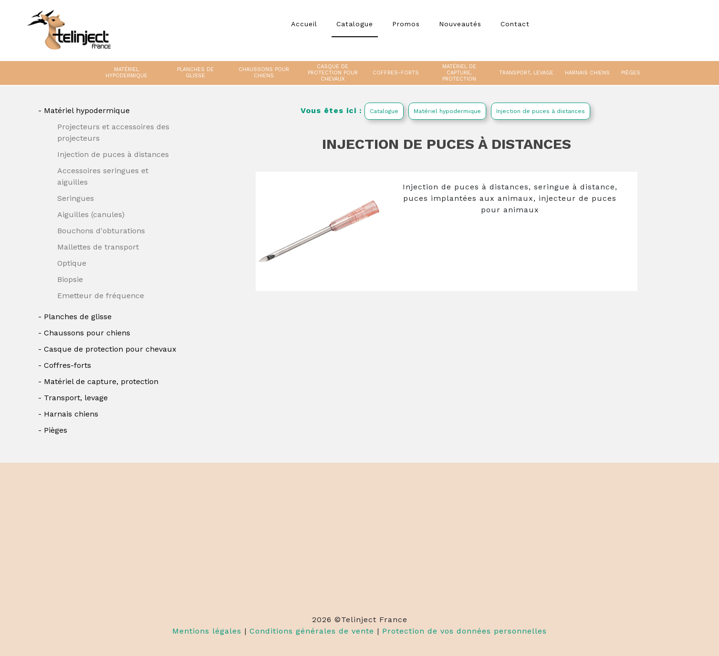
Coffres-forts (67, 365)
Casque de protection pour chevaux (110, 349)
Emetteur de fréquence (100, 295)
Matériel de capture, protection (101, 381)
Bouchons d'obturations (101, 230)
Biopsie (70, 279)
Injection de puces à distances (113, 154)
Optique (71, 263)
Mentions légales (206, 630)
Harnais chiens (71, 413)
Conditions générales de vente (312, 630)
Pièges (55, 430)
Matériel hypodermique (87, 110)
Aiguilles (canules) (91, 214)
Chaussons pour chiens (87, 332)
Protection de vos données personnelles (464, 630)
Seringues (75, 198)
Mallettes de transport (98, 246)
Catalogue (384, 111)
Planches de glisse (78, 316)
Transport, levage (76, 397)
